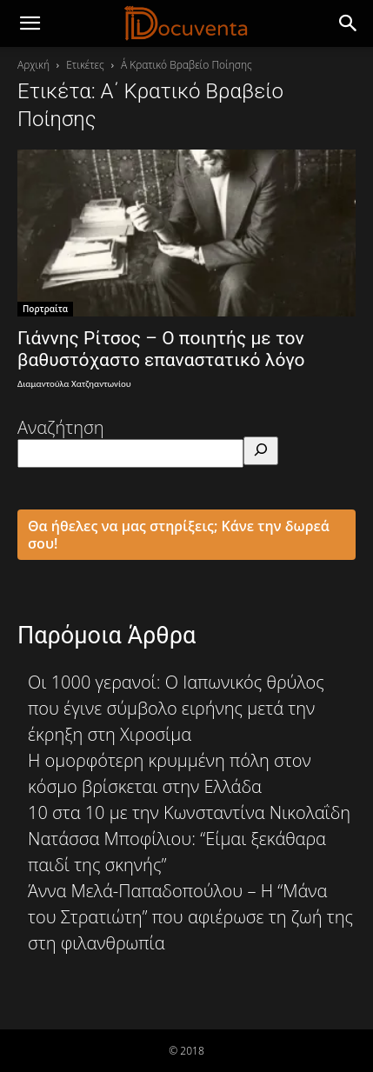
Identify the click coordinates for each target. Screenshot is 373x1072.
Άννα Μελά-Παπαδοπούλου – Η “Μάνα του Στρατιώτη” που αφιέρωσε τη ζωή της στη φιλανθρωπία (190, 917)
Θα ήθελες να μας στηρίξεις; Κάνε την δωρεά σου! (179, 534)
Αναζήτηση (60, 427)
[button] (348, 23)
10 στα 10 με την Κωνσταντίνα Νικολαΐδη (189, 812)
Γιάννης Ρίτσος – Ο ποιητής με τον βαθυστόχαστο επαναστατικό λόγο (161, 349)
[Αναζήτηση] (260, 450)
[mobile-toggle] (29, 23)
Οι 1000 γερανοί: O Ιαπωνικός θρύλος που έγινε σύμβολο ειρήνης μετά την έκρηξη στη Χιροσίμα (176, 708)
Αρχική (33, 64)
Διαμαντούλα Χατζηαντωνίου (74, 384)
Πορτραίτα (45, 309)
